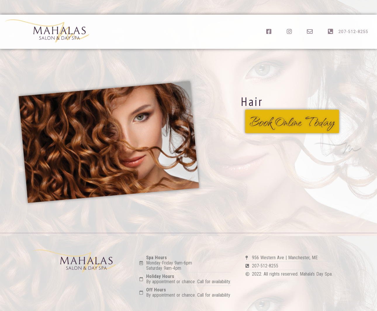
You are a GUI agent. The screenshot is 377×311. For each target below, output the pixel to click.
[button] (292, 121)
